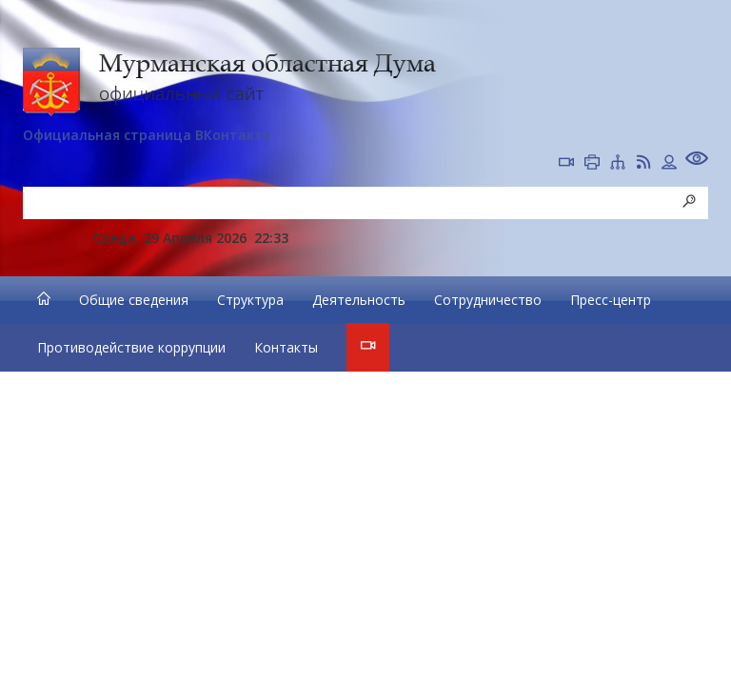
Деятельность (358, 300)
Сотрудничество (488, 300)
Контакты (286, 347)
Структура (250, 300)
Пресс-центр (610, 300)
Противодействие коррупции (131, 347)
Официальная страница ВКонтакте (146, 135)
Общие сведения (133, 300)
